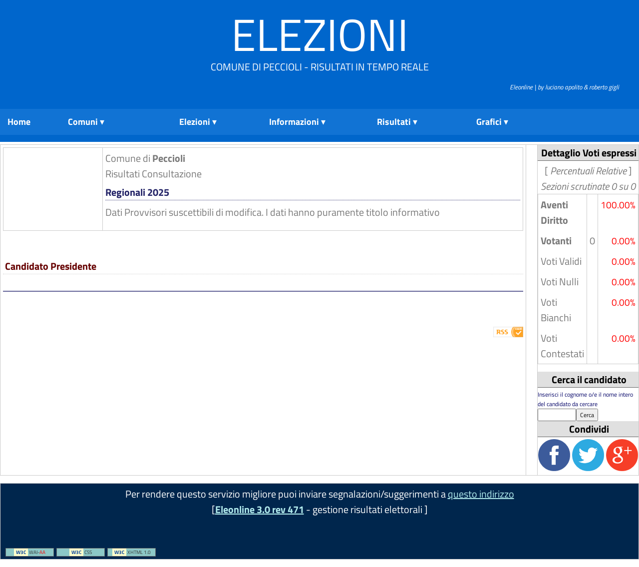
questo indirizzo (481, 494)
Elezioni (319, 34)
